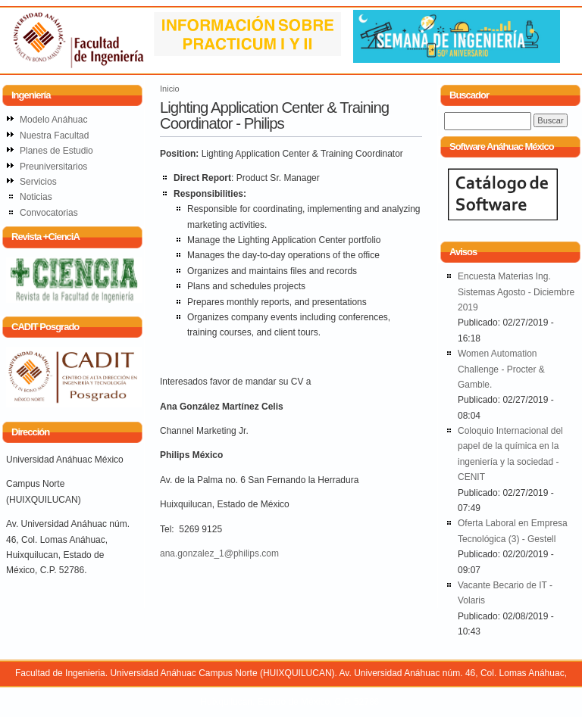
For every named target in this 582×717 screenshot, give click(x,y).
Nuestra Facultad (54, 135)
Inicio (170, 88)
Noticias (36, 197)
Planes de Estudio (56, 150)
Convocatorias (49, 212)
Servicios (38, 181)
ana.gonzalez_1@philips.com (219, 553)
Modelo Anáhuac (53, 119)
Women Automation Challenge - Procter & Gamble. (501, 369)
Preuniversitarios (53, 166)
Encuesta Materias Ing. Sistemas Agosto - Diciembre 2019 (516, 292)
